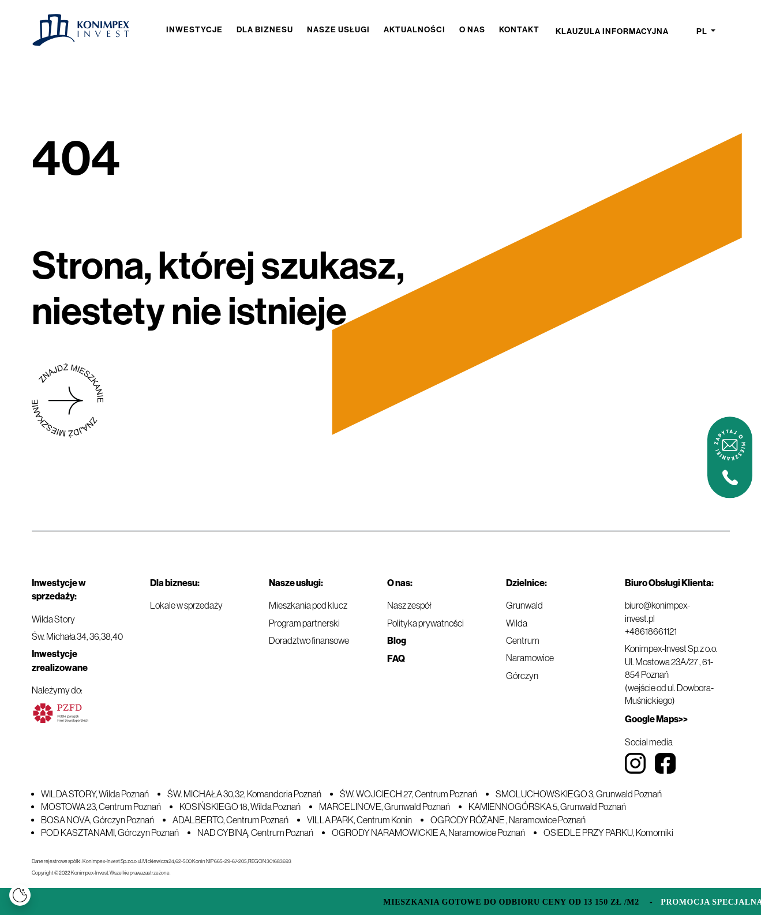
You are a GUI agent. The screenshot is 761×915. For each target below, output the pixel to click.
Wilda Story (53, 619)
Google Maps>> (656, 719)
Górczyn (522, 675)
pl (702, 31)
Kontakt (519, 30)
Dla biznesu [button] (265, 30)
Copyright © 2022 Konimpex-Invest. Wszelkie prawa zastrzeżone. (101, 873)
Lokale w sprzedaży (186, 605)
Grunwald (524, 605)
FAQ (396, 658)
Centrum (522, 640)
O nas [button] (472, 30)
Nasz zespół (409, 605)
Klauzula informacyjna (612, 31)
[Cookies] (20, 895)
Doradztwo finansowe (309, 640)
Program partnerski (304, 623)
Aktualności (414, 30)
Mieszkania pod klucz (308, 605)
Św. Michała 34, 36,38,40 (77, 636)
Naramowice (530, 657)
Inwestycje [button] (194, 30)
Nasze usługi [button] (338, 30)
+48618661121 (651, 631)
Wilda (516, 623)
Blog (396, 640)
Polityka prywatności (425, 623)
